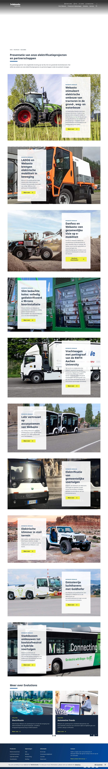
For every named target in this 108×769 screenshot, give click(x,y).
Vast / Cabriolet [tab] (52, 735)
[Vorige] (92, 734)
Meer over (71, 129)
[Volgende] (96, 734)
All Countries (98, 765)
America (77, 765)
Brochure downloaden (74, 259)
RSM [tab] (55, 735)
